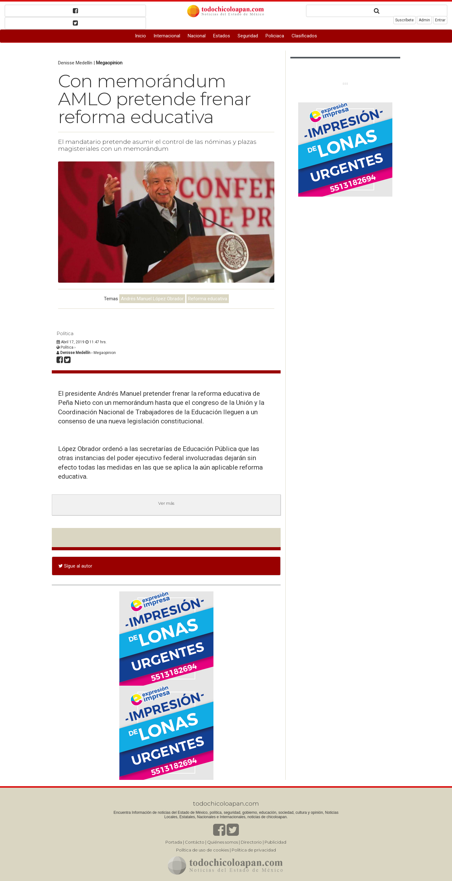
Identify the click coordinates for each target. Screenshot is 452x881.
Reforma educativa (207, 299)
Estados (221, 36)
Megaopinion (109, 63)
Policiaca (275, 36)
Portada (173, 842)
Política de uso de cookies (202, 849)
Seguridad (248, 36)
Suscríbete (404, 20)
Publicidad (275, 842)
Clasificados (304, 36)
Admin (424, 20)
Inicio (140, 36)
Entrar (440, 20)
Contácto (194, 842)
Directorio (251, 842)
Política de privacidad (254, 849)
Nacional (197, 36)
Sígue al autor (75, 566)
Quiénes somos (222, 842)
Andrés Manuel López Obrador (152, 299)
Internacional (166, 36)
